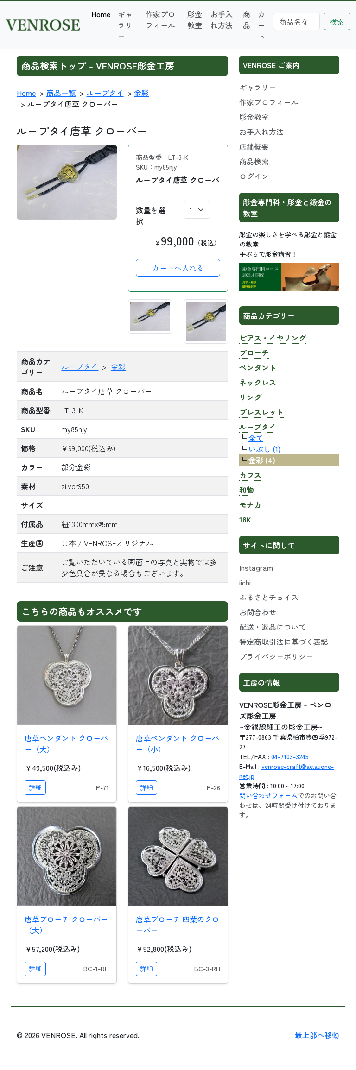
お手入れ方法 (221, 19)
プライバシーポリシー (276, 656)
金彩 (141, 92)
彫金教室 (194, 19)
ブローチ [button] (254, 352)
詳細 (35, 787)
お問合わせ (257, 611)
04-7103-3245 (290, 756)
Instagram (256, 567)
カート (261, 25)
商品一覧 (61, 92)
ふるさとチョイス (269, 597)
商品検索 (254, 161)
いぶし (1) (264, 448)
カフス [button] (250, 474)
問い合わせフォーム (268, 795)
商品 (246, 19)
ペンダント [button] (257, 367)
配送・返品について (272, 626)
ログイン (254, 176)
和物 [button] (246, 489)
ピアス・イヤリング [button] (272, 337)
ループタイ (105, 92)
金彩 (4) (261, 460)
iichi (245, 582)
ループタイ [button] (257, 426)
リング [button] (250, 397)
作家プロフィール (160, 19)
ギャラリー (125, 25)
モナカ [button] (250, 504)
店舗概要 (254, 146)
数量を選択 (150, 215)
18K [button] (245, 519)
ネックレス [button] (257, 382)
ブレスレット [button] (261, 411)
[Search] (296, 21)
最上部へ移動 (317, 1034)
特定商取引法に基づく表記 (283, 641)
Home (100, 13)
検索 (337, 21)
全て (255, 437)
